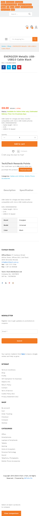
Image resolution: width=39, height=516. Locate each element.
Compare (24, 151)
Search (34, 39)
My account (6, 408)
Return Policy (6, 385)
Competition (19, 2)
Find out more (25, 170)
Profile (4, 376)
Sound (12, 7)
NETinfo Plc (28, 478)
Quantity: (4, 134)
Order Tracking (7, 414)
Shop (9, 46)
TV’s (8, 7)
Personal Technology (9, 452)
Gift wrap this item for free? (13, 155)
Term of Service (7, 390)
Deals (13, 10)
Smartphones (10, 2)
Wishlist (4, 423)
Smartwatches (5, 10)
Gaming (17, 7)
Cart (3, 411)
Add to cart (19, 144)
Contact (4, 388)
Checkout (5, 417)
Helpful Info (6, 382)
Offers (3, 2)
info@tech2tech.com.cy (10, 262)
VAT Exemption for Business (12, 379)
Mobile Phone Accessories (9, 4)
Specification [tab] (26, 190)
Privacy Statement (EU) (10, 396)
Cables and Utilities (17, 176)
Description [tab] (9, 190)
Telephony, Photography (10, 458)
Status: (4, 111)
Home (4, 46)
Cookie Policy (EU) (8, 394)
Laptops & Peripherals (24, 4)
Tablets (3, 7)
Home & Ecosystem (27, 7)
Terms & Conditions (8, 370)
